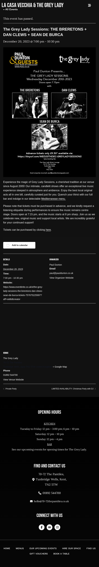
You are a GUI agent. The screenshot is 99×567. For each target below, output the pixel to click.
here (48, 229)
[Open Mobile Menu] (89, 5)
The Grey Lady (10, 358)
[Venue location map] (49, 326)
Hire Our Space (71, 548)
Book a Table (61, 553)
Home (7, 548)
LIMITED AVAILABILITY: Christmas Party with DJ (73, 389)
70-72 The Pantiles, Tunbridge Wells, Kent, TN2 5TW (49, 479)
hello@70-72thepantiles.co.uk (49, 501)
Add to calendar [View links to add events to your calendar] (20, 245)
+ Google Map (60, 366)
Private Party (11, 389)
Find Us (91, 548)
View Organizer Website (62, 278)
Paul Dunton (56, 264)
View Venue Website (13, 379)
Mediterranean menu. (53, 198)
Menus (20, 548)
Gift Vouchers (39, 553)
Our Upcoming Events (43, 548)
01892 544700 (49, 493)
